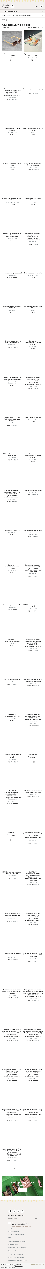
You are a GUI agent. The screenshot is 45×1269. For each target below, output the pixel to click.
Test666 (12, 167)
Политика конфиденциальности (17, 1260)
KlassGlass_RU (33, 58)
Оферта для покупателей (16, 1257)
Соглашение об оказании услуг (17, 1247)
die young (33, 132)
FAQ (9, 1238)
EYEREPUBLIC (33, 167)
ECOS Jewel (12, 58)
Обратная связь (13, 1244)
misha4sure (32, 91)
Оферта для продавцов (15, 1254)
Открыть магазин (13, 1231)
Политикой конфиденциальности (22, 1226)
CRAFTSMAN (12, 97)
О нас (10, 1228)
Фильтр (4, 20)
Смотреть (22, 1189)
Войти (36, 6)
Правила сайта (12, 1251)
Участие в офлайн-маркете (16, 1234)
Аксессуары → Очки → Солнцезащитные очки (17, 15)
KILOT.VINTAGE (12, 132)
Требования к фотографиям (17, 1241)
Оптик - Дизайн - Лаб (12, 202)
